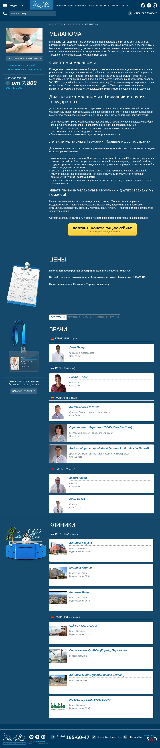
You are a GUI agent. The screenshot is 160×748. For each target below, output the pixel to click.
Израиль (88, 317)
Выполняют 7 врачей (23, 65)
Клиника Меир (79, 592)
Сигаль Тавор (78, 377)
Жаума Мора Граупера (84, 406)
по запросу (102, 284)
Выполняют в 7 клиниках (23, 69)
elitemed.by (40, 741)
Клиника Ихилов (80, 567)
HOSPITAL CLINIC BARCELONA (90, 699)
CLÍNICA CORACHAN (83, 625)
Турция (114, 317)
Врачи (59, 5)
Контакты (122, 5)
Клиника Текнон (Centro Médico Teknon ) (96, 675)
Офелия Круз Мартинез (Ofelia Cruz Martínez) (100, 427)
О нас (99, 5)
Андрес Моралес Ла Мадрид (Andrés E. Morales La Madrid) (109, 448)
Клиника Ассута (80, 543)
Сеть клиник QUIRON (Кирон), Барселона (98, 650)
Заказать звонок (22, 391)
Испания (101, 317)
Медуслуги (16, 5)
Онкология (74, 24)
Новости (109, 5)
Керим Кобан (78, 477)
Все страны (58, 317)
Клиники (69, 5)
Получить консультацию (23, 58)
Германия (74, 317)
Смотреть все (13, 88)
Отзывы (90, 5)
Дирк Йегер (77, 347)
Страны (79, 5)
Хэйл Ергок (77, 498)
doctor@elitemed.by (109, 737)
